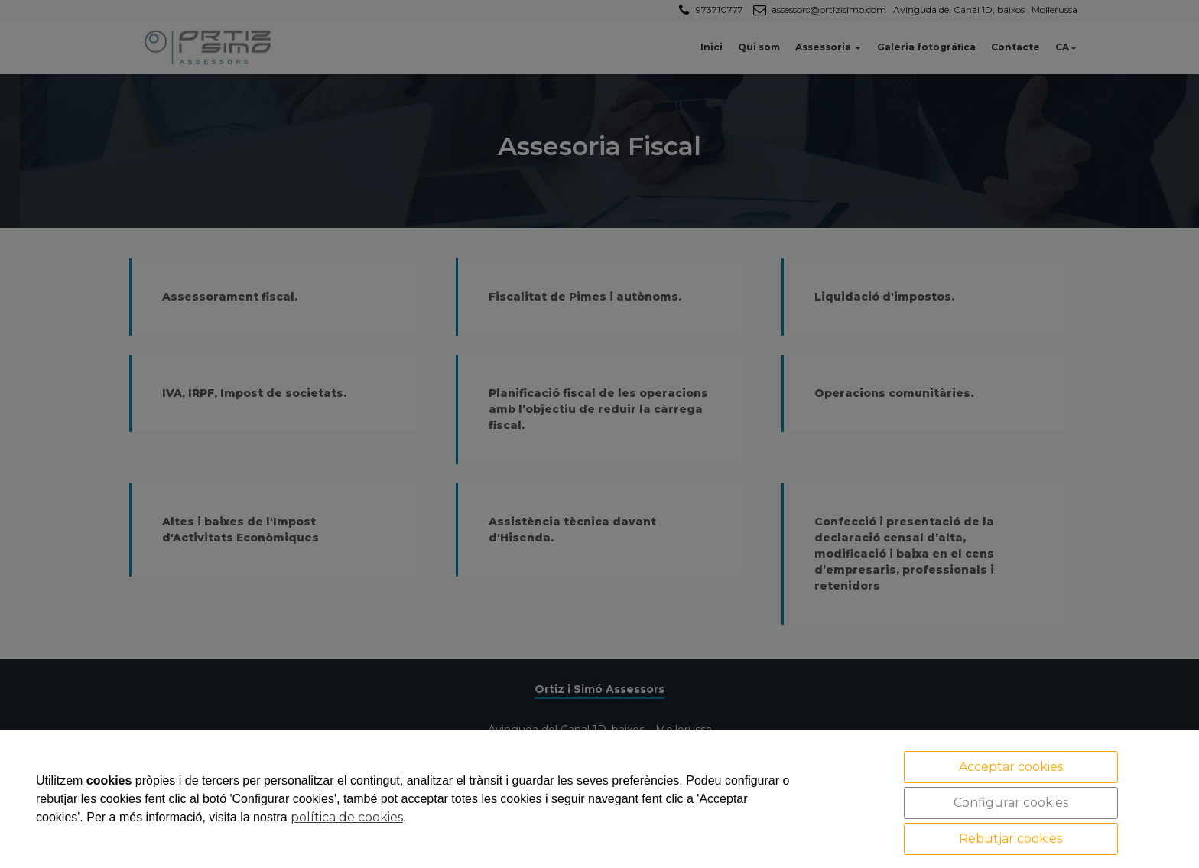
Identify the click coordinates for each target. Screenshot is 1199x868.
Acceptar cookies (1011, 766)
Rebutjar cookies (1010, 838)
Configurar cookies (1011, 802)
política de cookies (347, 817)
